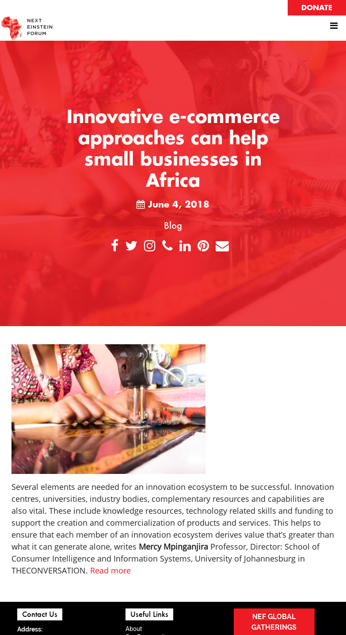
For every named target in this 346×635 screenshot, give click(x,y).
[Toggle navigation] (333, 28)
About (133, 628)
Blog (173, 225)
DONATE (316, 8)
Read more (110, 570)
